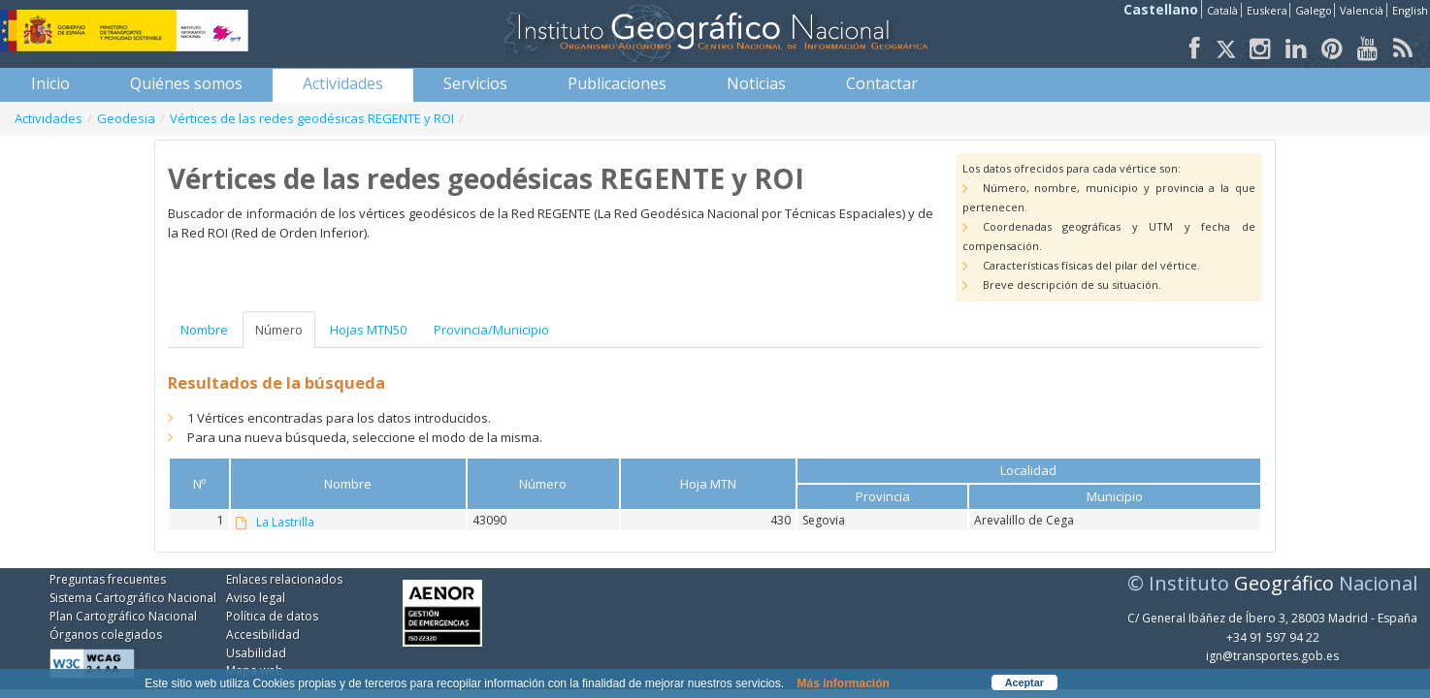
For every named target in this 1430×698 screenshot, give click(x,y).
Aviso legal (255, 597)
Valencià (1361, 10)
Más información (842, 683)
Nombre (204, 329)
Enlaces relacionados (284, 579)
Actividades (48, 118)
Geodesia (126, 118)
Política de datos (272, 616)
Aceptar (1024, 682)
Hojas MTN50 (368, 329)
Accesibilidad (263, 634)
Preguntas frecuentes (107, 579)
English (1410, 10)
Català (1222, 10)
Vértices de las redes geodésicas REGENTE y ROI (312, 118)
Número (279, 329)
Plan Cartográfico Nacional (123, 616)
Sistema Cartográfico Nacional (132, 597)
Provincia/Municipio (491, 329)
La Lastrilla (285, 522)
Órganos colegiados (105, 634)
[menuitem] (50, 83)
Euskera (1267, 10)
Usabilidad (256, 653)
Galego (1313, 10)
